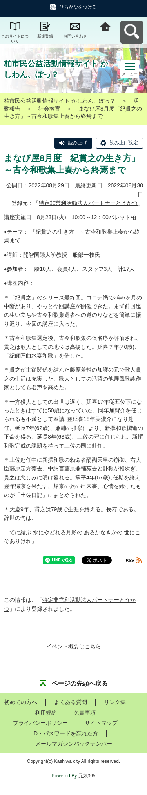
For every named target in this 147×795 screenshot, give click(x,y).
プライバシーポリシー (40, 723)
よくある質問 (70, 702)
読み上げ (77, 142)
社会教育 (49, 108)
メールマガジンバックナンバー (73, 744)
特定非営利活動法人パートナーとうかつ (88, 203)
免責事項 (85, 713)
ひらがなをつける (78, 7)
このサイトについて (15, 38)
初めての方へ (20, 702)
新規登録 (45, 36)
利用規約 (46, 713)
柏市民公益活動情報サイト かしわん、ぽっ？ (59, 101)
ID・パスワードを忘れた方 (65, 733)
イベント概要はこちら (73, 646)
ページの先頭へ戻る (79, 683)
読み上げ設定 (124, 142)
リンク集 (115, 702)
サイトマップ (101, 723)
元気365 (87, 776)
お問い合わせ (75, 36)
